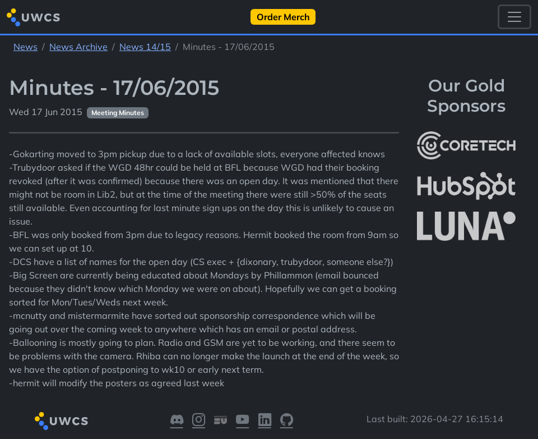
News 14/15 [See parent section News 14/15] (145, 46)
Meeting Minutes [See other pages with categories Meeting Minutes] (117, 112)
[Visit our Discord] (176, 420)
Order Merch (283, 16)
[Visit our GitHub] (286, 420)
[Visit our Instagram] (198, 420)
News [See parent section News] (25, 46)
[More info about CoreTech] (466, 145)
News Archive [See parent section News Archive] (78, 46)
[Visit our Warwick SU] (220, 420)
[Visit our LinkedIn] (264, 420)
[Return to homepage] (33, 17)
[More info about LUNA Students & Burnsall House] (466, 227)
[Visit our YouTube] (242, 420)
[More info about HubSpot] (466, 186)
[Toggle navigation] (514, 16)
